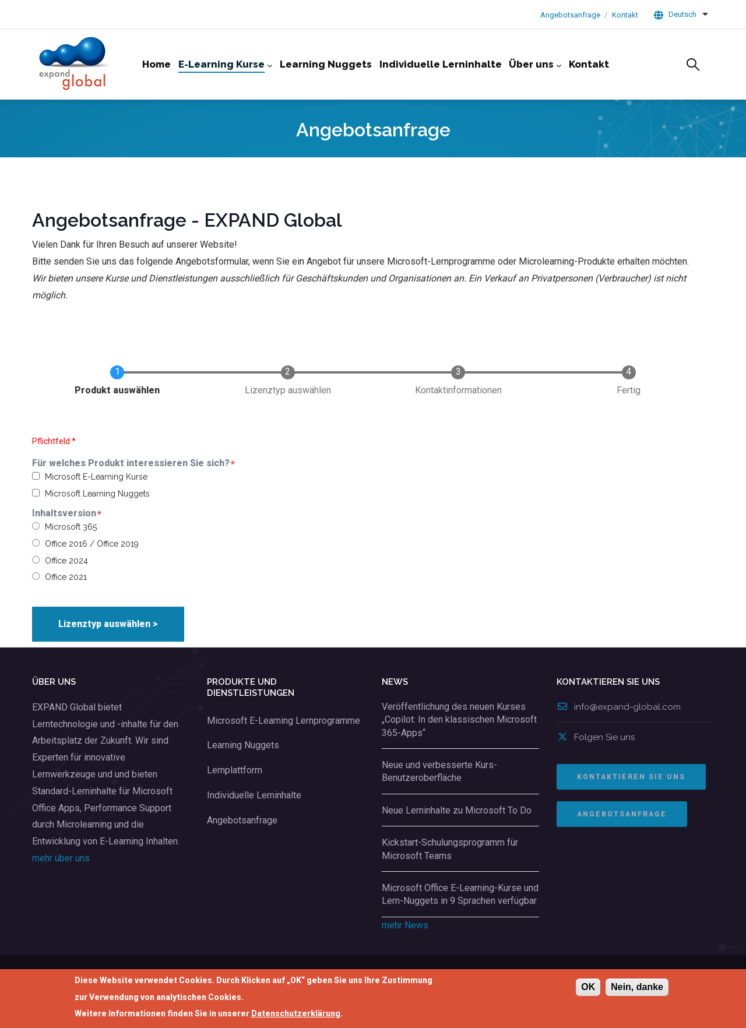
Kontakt (625, 14)
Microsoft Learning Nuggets (97, 493)
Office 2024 (66, 560)
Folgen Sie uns (596, 737)
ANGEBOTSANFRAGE (622, 814)
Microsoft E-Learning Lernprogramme (283, 720)
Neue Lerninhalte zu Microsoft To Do (457, 810)
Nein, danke (637, 987)
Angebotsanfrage (570, 14)
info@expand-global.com (619, 707)
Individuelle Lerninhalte (254, 795)
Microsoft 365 (71, 526)
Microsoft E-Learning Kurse (96, 476)
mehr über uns (61, 858)
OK (588, 987)
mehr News (405, 925)
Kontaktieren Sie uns (631, 777)
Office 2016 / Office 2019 (92, 543)
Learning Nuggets (243, 745)
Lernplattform (234, 770)
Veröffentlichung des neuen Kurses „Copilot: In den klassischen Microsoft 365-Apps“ (459, 719)
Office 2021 (66, 577)
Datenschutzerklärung (295, 1014)
